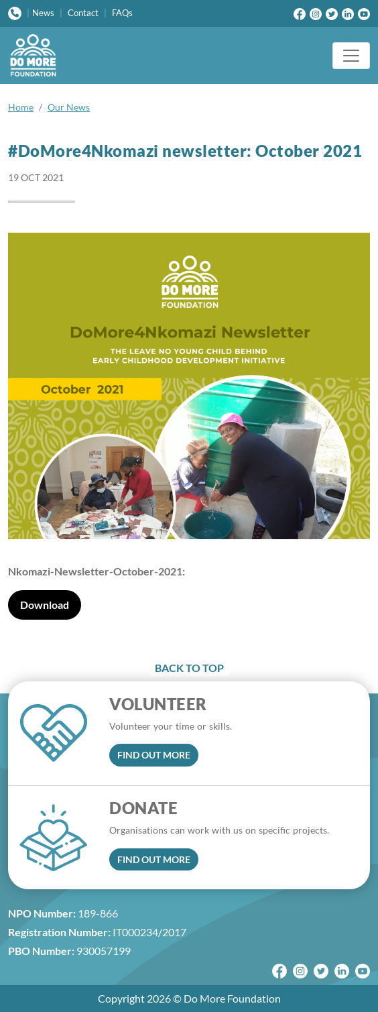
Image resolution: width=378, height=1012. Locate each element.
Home (21, 107)
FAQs (122, 12)
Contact (83, 12)
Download (44, 604)
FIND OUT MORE (153, 755)
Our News (69, 107)
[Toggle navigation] (351, 55)
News (43, 12)
